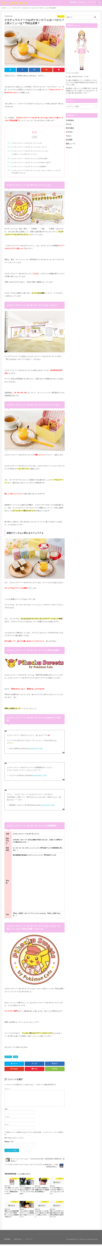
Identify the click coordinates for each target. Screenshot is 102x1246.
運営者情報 (73, 2)
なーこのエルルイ (15, 3)
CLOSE (35, 137)
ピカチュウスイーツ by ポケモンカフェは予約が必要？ (33, 159)
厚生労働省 (69, 128)
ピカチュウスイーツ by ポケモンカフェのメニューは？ (33, 151)
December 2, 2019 (40, 777)
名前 (6, 1110)
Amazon (69, 146)
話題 (16, 1058)
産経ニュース (70, 142)
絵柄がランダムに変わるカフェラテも (29, 154)
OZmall (68, 124)
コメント (7, 1090)
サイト (6, 1126)
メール (7, 1118)
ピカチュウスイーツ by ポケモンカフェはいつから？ (33, 147)
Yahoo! (68, 135)
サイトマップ (92, 2)
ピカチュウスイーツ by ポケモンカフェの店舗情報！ (33, 167)
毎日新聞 (69, 139)
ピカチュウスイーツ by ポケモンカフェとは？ (30, 143)
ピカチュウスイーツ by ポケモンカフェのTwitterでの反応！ (35, 163)
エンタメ (9, 1058)
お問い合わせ (82, 2)
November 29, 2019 (36, 750)
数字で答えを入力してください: (14, 1139)
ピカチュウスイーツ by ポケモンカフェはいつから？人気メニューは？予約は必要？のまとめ (36, 172)
